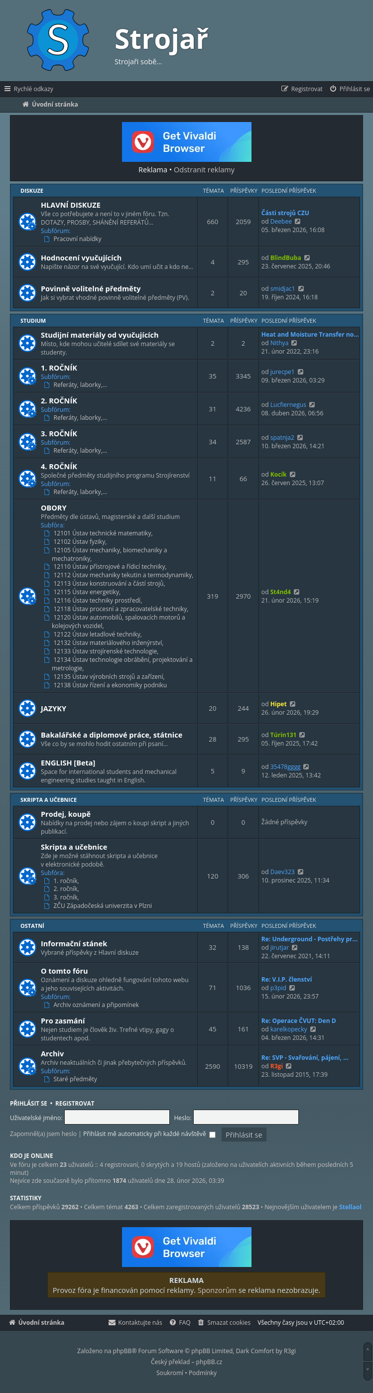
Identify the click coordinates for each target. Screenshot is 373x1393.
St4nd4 (280, 592)
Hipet (278, 704)
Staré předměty (71, 1079)
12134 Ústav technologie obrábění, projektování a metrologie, (119, 664)
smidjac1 (282, 288)
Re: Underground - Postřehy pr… (309, 939)
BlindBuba (285, 257)
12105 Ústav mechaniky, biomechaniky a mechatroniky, (106, 554)
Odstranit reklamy (204, 169)
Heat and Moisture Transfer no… (310, 334)
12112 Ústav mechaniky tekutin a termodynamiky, (120, 575)
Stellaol (350, 1207)
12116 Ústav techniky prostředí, (94, 601)
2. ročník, (62, 889)
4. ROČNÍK (59, 466)
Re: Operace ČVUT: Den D (298, 1020)
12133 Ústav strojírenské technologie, (102, 651)
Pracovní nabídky (74, 239)
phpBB (122, 1351)
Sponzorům (217, 1290)
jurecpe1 (282, 372)
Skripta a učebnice (48, 799)
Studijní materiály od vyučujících (100, 335)
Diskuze (31, 190)
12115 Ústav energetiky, (83, 592)
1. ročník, (62, 881)
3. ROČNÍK (59, 433)
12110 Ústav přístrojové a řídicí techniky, (106, 567)
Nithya (279, 343)
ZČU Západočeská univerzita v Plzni (99, 906)
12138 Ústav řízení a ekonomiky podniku (106, 685)
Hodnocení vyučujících (81, 257)
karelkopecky (288, 1029)
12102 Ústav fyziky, (76, 542)
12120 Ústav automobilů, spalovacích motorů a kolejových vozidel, (115, 622)
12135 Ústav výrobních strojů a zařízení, (105, 677)
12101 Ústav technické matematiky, (99, 533)
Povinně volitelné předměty (90, 288)
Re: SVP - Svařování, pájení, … (305, 1057)
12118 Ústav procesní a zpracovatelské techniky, (117, 609)
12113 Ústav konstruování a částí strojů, (105, 584)
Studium (33, 320)
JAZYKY (53, 708)
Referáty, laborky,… (76, 385)
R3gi (276, 1066)
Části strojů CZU (285, 213)
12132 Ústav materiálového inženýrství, (104, 643)
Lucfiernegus (288, 404)
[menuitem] (349, 89)
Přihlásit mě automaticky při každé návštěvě (149, 1134)
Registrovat (74, 1103)
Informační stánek (74, 943)
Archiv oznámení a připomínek (92, 1005)
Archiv (52, 1053)
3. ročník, (62, 897)
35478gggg (285, 766)
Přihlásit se (28, 1103)
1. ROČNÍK (59, 368)
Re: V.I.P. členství (286, 979)
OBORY (54, 507)
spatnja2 (282, 437)
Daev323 (282, 872)
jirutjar (279, 947)
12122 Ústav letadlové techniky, (94, 634)
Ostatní (32, 925)
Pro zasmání (63, 1020)
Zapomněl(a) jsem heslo (43, 1134)
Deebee (281, 221)
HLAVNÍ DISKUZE (71, 205)
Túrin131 (283, 735)
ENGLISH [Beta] (68, 762)
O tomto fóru (64, 971)
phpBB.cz (209, 1362)
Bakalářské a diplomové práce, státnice (111, 735)
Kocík (278, 474)
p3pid (278, 988)
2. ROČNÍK (59, 400)
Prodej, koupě (66, 814)
